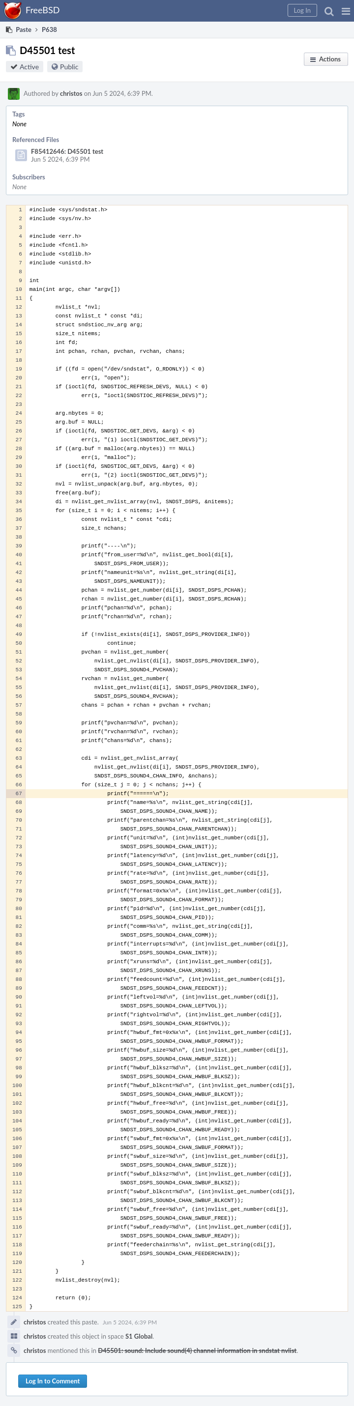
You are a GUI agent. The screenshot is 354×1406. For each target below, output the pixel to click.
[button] (346, 11)
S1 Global (138, 1336)
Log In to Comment (53, 1381)
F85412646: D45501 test (67, 151)
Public (69, 66)
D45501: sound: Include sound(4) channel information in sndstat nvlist (197, 1350)
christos (71, 93)
